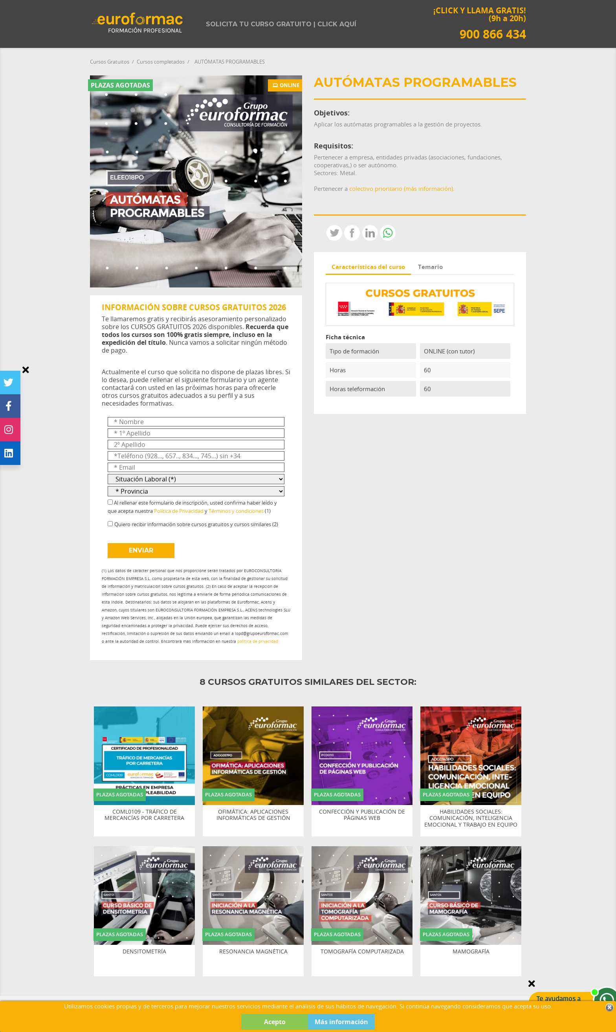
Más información (341, 1021)
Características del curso (368, 267)
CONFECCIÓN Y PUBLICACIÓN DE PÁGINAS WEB (362, 815)
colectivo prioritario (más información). (402, 188)
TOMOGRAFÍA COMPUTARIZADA (362, 951)
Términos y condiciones (236, 510)
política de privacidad (257, 641)
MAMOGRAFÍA (471, 951)
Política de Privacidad (179, 510)
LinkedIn (370, 233)
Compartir (352, 233)
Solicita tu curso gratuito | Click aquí (281, 24)
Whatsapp (388, 233)
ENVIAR (141, 550)
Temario (430, 267)
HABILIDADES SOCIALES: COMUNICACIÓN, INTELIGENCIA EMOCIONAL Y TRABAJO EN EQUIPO (470, 818)
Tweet (334, 233)
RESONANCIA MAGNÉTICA (253, 951)
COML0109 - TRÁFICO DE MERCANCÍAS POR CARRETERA (144, 815)
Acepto (275, 1021)
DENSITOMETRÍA (144, 951)
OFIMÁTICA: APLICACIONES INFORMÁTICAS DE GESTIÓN (253, 815)
